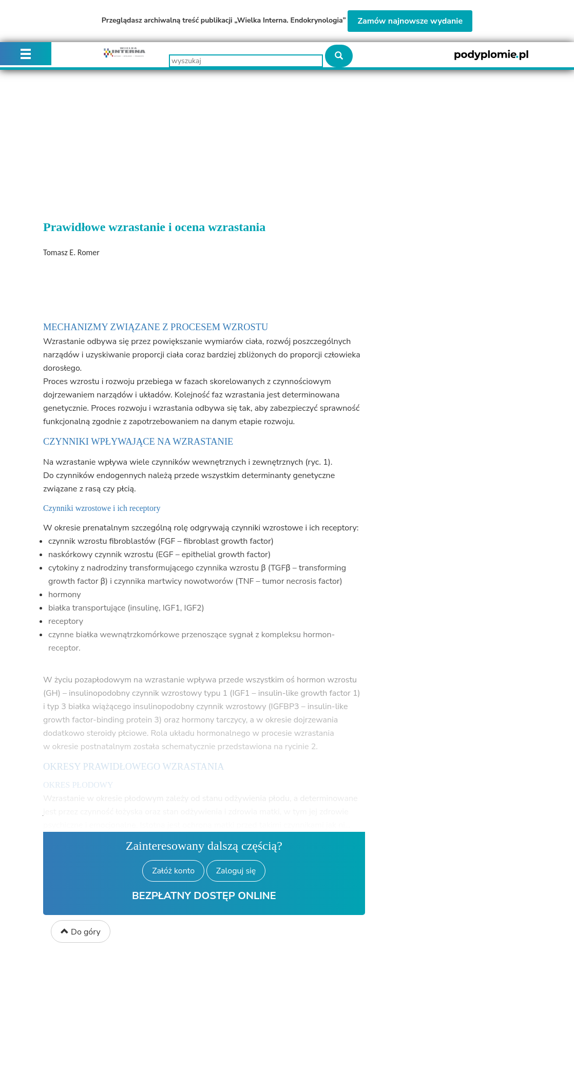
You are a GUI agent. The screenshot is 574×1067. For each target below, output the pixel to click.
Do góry (81, 932)
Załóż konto (173, 871)
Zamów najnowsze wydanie (410, 21)
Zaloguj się (236, 871)
